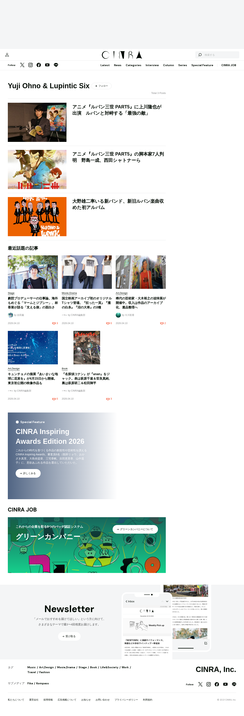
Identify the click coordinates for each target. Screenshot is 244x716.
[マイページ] (16, 56)
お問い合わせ (103, 703)
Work (125, 671)
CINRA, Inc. (216, 673)
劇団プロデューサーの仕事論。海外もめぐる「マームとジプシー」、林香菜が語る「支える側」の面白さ (33, 307)
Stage (83, 671)
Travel (31, 676)
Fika (30, 687)
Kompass (42, 687)
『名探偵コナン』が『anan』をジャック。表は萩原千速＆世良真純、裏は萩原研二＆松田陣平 (87, 382)
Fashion (44, 676)
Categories (133, 69)
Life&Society (109, 671)
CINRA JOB (228, 69)
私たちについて (16, 703)
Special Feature (202, 69)
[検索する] (190, 56)
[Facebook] (39, 69)
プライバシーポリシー (126, 703)
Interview (152, 69)
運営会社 (34, 703)
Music (31, 671)
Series (182, 69)
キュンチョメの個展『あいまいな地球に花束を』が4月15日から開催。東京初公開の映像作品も (33, 382)
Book (93, 671)
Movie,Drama (66, 671)
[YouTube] (47, 69)
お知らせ (86, 703)
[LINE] (56, 69)
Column (168, 69)
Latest (105, 69)
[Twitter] (22, 69)
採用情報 (48, 703)
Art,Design (46, 671)
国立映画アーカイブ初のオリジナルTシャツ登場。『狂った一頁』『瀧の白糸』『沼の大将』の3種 (87, 307)
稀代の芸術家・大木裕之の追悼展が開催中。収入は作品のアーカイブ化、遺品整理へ (141, 307)
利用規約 (147, 703)
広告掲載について (67, 703)
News (117, 69)
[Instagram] (30, 69)
